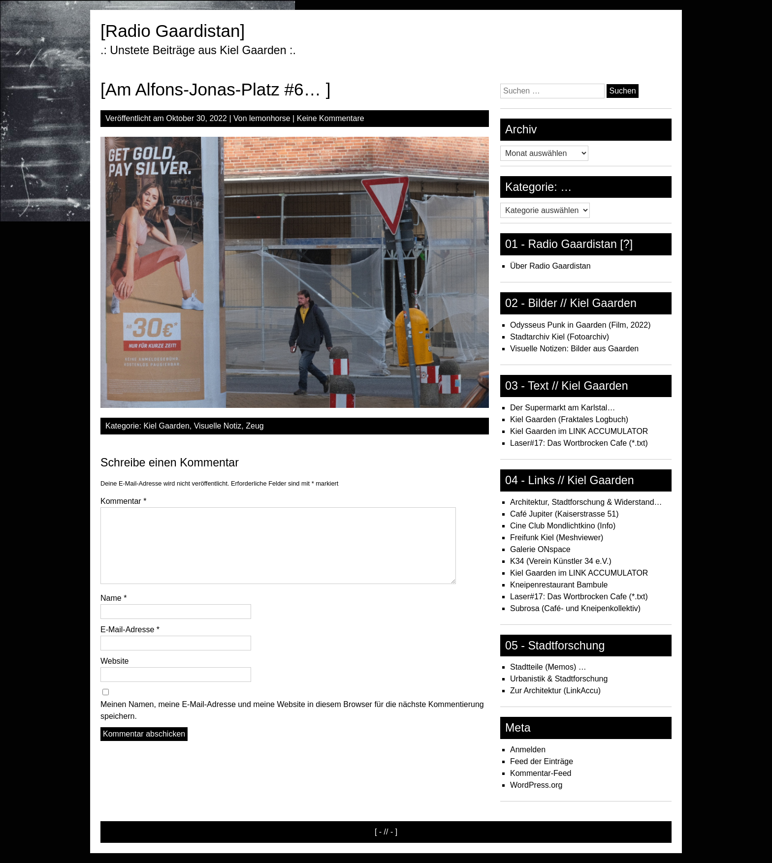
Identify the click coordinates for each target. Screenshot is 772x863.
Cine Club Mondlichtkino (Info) (562, 526)
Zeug (254, 426)
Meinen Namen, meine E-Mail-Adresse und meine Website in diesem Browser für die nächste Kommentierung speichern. (292, 710)
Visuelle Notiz (218, 426)
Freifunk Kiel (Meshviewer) (556, 537)
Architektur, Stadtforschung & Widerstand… (586, 502)
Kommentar (123, 501)
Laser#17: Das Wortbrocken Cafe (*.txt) (579, 443)
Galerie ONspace (540, 549)
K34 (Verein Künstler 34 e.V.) (560, 561)
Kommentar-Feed (541, 773)
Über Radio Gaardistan (550, 266)
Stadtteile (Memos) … (548, 667)
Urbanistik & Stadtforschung (559, 679)
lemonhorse (269, 118)
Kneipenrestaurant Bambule (559, 585)
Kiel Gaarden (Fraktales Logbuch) (569, 419)
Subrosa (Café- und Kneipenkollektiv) (575, 608)
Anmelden (528, 749)
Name (113, 598)
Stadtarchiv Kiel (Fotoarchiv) (559, 337)
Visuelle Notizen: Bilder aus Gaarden (574, 348)
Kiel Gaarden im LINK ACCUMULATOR (579, 431)
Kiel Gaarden (166, 426)
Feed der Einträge (541, 761)
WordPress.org (536, 785)
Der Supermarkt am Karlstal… (562, 407)
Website (114, 661)
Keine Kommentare (330, 118)
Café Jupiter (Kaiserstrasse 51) (564, 514)
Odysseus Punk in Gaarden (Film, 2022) (580, 325)
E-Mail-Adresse (130, 629)
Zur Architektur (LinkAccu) (555, 690)
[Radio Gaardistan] (172, 30)
